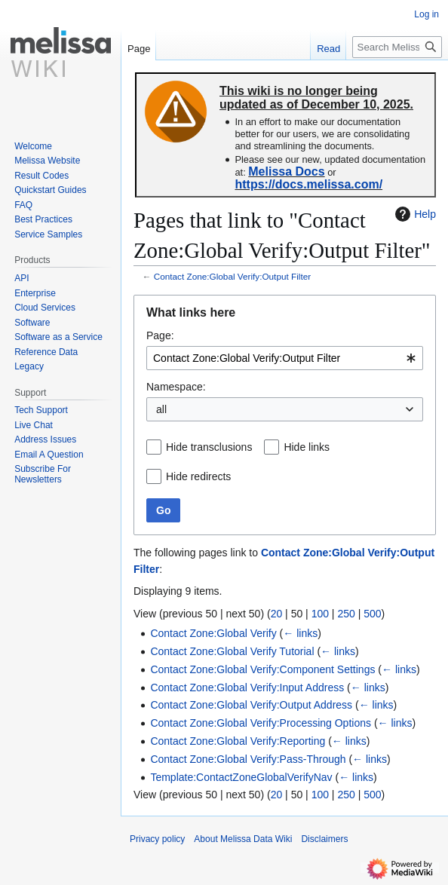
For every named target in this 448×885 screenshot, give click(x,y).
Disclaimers (324, 839)
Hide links (307, 447)
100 (320, 614)
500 (372, 614)
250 (345, 614)
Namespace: (176, 387)
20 (277, 614)
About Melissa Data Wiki (243, 839)
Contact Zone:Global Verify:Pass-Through (247, 759)
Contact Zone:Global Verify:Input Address (247, 687)
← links (300, 633)
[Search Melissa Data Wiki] (397, 47)
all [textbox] (161, 409)
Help (413, 214)
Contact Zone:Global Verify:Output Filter (232, 276)
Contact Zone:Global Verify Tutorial (232, 651)
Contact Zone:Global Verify (213, 633)
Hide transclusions (209, 447)
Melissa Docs (286, 171)
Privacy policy (157, 839)
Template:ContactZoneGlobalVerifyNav (241, 777)
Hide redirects (198, 476)
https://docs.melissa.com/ (308, 184)
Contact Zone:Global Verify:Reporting (237, 741)
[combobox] (284, 358)
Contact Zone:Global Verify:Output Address (251, 705)
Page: (160, 335)
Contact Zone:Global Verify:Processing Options (260, 723)
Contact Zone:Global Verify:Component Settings (262, 669)
